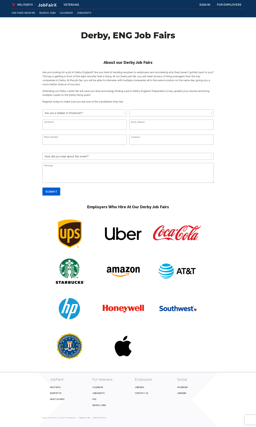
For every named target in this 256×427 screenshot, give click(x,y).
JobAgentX (84, 12)
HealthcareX (57, 399)
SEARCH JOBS (47, 12)
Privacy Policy (99, 418)
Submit (51, 191)
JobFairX (139, 387)
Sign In (204, 4)
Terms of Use (84, 418)
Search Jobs (99, 405)
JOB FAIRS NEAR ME (23, 12)
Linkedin (181, 393)
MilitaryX (22, 4)
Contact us (141, 393)
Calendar (66, 12)
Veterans (71, 4)
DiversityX (55, 393)
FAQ (94, 399)
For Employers (229, 4)
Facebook (182, 387)
